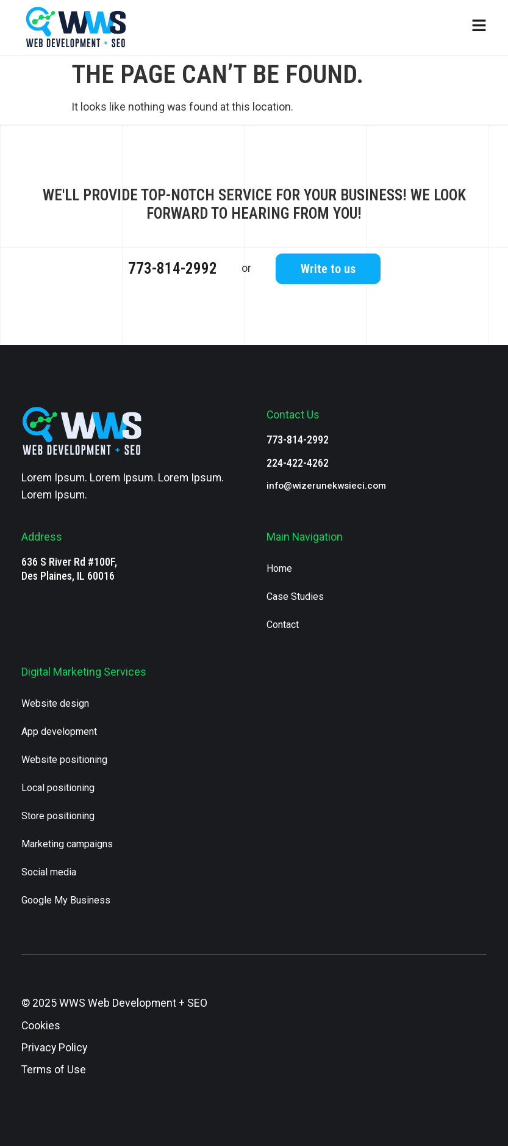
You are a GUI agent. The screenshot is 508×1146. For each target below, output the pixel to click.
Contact (283, 624)
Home (279, 568)
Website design (55, 703)
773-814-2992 (172, 268)
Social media (48, 872)
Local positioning (58, 788)
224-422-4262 (298, 462)
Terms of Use (53, 1070)
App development (59, 731)
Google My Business (65, 900)
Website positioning (64, 759)
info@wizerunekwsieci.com (326, 485)
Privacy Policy (54, 1048)
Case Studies (295, 596)
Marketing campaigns (67, 844)
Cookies (40, 1026)
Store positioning (58, 816)
